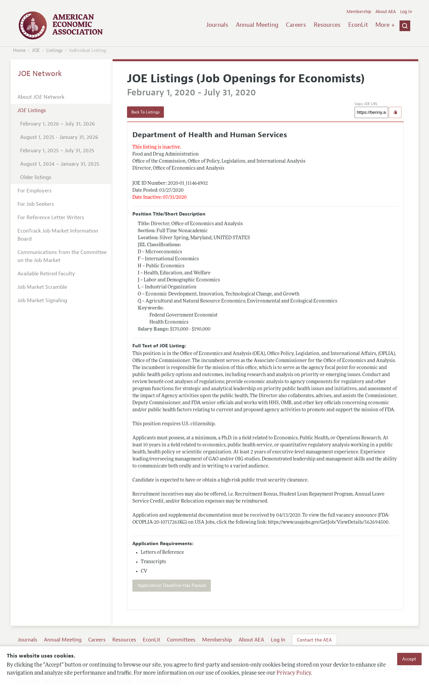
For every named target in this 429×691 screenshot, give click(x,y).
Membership (359, 11)
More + (385, 24)
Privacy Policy (294, 673)
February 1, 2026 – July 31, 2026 (57, 123)
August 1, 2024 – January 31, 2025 (59, 164)
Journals (217, 24)
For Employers (34, 190)
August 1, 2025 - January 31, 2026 (59, 137)
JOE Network (40, 73)
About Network (40, 97)
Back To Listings (145, 112)
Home (19, 50)
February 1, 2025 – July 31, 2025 (57, 150)
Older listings (35, 177)
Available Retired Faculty (46, 273)
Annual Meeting (257, 24)
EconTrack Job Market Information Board (57, 235)
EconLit (358, 24)
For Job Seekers (35, 204)
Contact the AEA (314, 640)
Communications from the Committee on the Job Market (62, 256)
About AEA (385, 11)
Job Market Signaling (42, 300)
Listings (54, 50)
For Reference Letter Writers (50, 217)
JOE (36, 50)
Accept (409, 659)
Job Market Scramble (42, 287)
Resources (327, 24)
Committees (181, 639)
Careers (296, 24)
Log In (406, 11)
